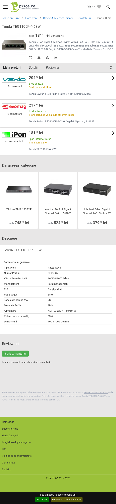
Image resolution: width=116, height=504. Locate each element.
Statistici (6, 469)
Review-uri (53, 67)
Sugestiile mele (10, 428)
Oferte (91, 7)
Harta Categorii (10, 435)
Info (4, 449)
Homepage (8, 422)
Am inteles (42, 499)
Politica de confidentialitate (66, 499)
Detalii (33, 67)
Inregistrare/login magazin (16, 442)
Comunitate (8, 462)
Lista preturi (12, 67)
